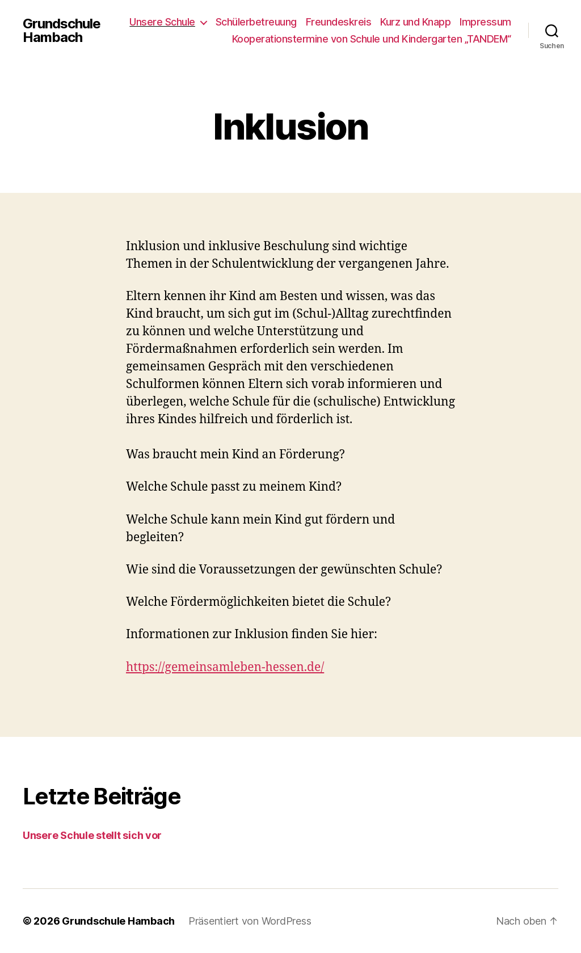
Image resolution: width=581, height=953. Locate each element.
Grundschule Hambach (61, 30)
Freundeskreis (339, 22)
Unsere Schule (162, 22)
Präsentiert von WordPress (249, 921)
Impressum (485, 22)
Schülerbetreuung (256, 22)
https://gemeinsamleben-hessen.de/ (225, 667)
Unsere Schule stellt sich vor (92, 835)
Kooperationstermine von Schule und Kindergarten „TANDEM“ (371, 39)
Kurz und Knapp (415, 22)
